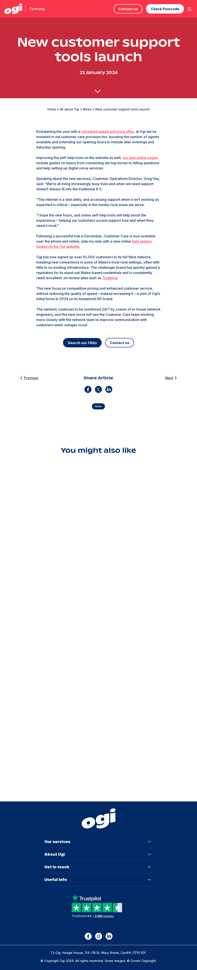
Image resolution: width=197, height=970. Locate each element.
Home (51, 109)
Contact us (128, 9)
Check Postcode (165, 9)
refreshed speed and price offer (107, 131)
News (87, 109)
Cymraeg (37, 9)
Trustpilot (110, 278)
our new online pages (140, 157)
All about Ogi (69, 109)
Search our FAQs (82, 343)
